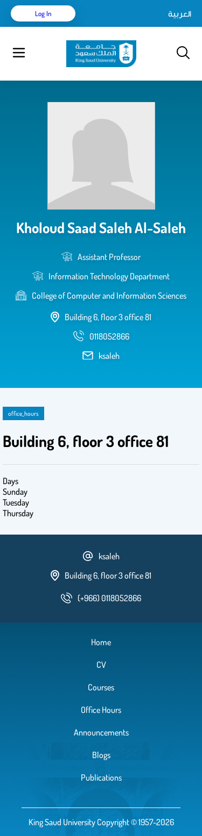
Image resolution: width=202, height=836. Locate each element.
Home (101, 642)
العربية (179, 13)
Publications (101, 777)
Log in (43, 13)
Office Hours (101, 709)
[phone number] (109, 336)
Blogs (101, 754)
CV (101, 664)
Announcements (101, 732)
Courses (101, 687)
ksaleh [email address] (109, 355)
